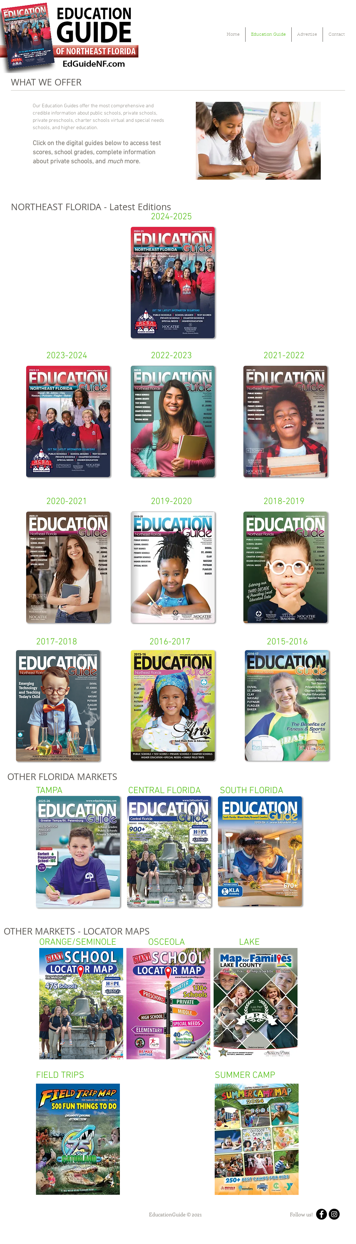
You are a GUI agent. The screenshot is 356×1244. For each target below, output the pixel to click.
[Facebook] (321, 1214)
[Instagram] (334, 1214)
